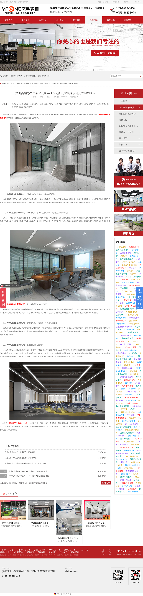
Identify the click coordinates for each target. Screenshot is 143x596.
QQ (103, 552)
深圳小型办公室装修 (127, 412)
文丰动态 (123, 101)
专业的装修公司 (132, 315)
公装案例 (30, 552)
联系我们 (75, 552)
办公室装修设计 (122, 406)
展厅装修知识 (69, 550)
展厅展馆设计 (133, 492)
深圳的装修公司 (122, 250)
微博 (109, 552)
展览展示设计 (127, 368)
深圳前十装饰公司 (128, 262)
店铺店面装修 (121, 324)
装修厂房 (124, 279)
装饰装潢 (119, 306)
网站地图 (115, 2)
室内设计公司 (126, 291)
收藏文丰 (127, 2)
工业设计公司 (130, 392)
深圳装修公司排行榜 (129, 309)
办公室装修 (133, 321)
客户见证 (123, 138)
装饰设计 (128, 395)
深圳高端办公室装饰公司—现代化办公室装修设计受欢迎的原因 (55, 83)
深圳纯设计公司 (126, 377)
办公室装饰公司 (121, 459)
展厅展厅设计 (133, 324)
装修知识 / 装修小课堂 (128, 126)
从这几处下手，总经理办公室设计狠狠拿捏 (20, 458)
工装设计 (130, 415)
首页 (13, 83)
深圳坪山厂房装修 (128, 421)
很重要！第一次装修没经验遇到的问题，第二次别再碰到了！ (27, 463)
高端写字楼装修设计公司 (18, 423)
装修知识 (94, 20)
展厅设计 (123, 409)
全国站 (105, 2)
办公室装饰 (131, 489)
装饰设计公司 (127, 386)
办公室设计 (130, 356)
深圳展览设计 (133, 318)
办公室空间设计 (129, 347)
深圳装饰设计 (125, 335)
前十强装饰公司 (131, 424)
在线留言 (128, 20)
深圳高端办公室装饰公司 (16, 304)
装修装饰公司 (125, 253)
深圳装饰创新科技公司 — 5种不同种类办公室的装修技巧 (30, 476)
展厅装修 (133, 274)
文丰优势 (77, 20)
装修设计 (119, 315)
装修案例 (25, 20)
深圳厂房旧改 (125, 480)
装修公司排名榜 (126, 483)
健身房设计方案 (16, 76)
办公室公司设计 (126, 344)
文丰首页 (8, 20)
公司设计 (119, 312)
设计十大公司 (121, 321)
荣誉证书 (111, 20)
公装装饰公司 (126, 486)
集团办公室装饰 (126, 448)
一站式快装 (83, 550)
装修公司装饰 (127, 338)
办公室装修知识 (44, 76)
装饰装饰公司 (129, 329)
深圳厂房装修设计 (131, 350)
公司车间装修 (121, 353)
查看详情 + (102, 471)
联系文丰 (138, 2)
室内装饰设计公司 (131, 398)
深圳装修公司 (133, 247)
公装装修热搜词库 (127, 151)
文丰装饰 (128, 383)
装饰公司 (132, 268)
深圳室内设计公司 (132, 303)
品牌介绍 (42, 20)
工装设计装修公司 (123, 427)
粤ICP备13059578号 (48, 555)
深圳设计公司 (129, 380)
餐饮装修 (126, 365)
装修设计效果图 (126, 132)
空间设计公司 (129, 450)
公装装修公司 (125, 474)
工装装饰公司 (121, 318)
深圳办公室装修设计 (127, 389)
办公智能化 (18, 552)
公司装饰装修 (121, 247)
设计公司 (130, 271)
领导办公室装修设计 (124, 327)
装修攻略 (123, 120)
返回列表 (106, 482)
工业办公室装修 (128, 442)
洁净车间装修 (126, 477)
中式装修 (133, 353)
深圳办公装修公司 (130, 294)
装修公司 (123, 256)
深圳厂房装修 (132, 403)
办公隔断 (119, 400)
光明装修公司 (39, 550)
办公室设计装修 (131, 312)
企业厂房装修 (130, 400)
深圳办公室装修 (127, 259)
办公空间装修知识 (127, 113)
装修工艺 (123, 144)
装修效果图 (5, 552)
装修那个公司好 (127, 282)
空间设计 (41, 552)
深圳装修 (133, 371)
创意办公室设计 (129, 468)
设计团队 (60, 20)
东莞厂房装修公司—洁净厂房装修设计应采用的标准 (28, 471)
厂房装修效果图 (30, 76)
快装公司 (124, 462)
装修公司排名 (128, 362)
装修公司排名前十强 (129, 265)
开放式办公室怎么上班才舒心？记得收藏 (20, 452)
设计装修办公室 (132, 456)
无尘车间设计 (126, 439)
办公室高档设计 (127, 433)
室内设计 (124, 288)
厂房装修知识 (54, 550)
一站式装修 (126, 300)
